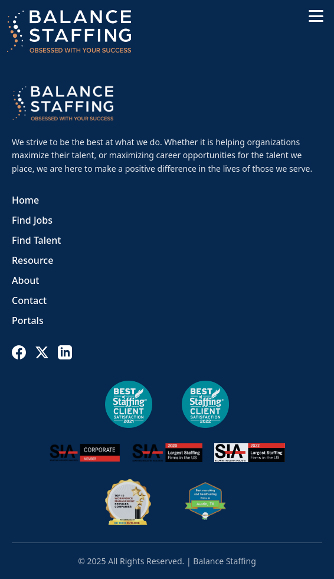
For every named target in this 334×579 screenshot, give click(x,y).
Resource (32, 260)
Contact (29, 300)
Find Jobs (32, 220)
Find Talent (36, 240)
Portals (28, 320)
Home (25, 200)
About (25, 280)
